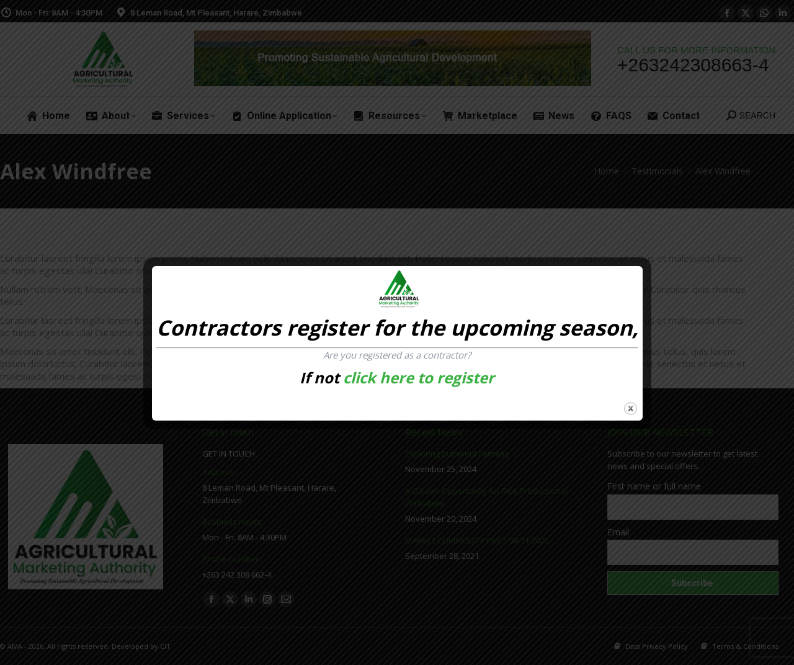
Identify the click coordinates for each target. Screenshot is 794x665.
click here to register (418, 377)
